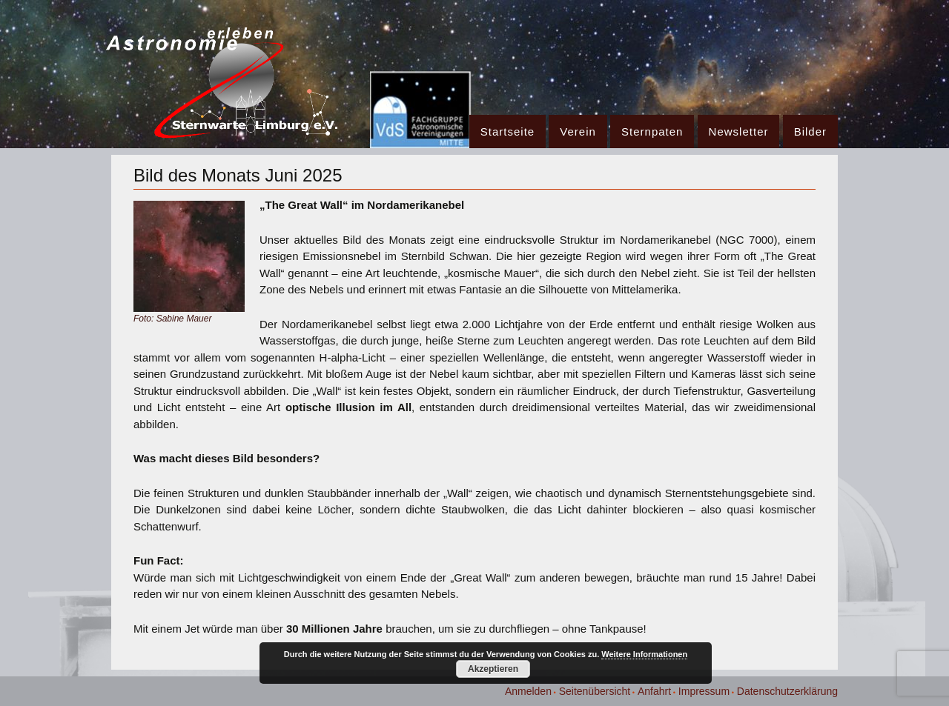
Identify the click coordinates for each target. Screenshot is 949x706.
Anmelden (528, 691)
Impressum (704, 691)
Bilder (810, 131)
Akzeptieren (493, 669)
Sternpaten (652, 131)
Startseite (507, 131)
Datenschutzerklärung (787, 691)
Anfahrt (654, 691)
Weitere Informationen (644, 654)
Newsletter (739, 131)
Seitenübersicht (595, 691)
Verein (578, 131)
